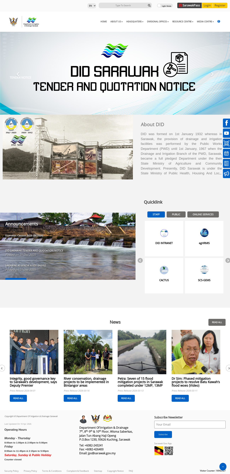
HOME (103, 21)
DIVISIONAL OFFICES (158, 21)
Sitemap (98, 470)
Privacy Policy (30, 470)
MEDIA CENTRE (205, 21)
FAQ (131, 470)
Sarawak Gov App (163, 443)
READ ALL (217, 322)
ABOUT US (116, 21)
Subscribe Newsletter (168, 417)
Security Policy (11, 470)
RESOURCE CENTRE (182, 21)
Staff (156, 214)
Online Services (203, 214)
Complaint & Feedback (78, 470)
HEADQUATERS (134, 21)
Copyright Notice (115, 470)
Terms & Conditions (52, 470)
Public (176, 214)
